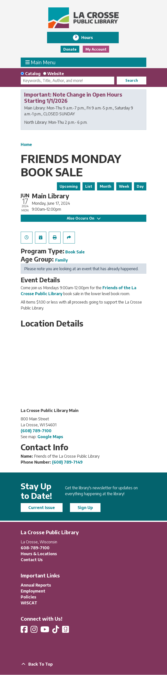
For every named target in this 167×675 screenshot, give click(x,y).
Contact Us (32, 559)
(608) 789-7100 (36, 430)
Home (26, 144)
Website (55, 73)
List (88, 186)
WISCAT (29, 602)
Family (61, 260)
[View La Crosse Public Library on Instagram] (34, 630)
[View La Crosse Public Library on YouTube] (45, 630)
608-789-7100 (35, 547)
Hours (90, 38)
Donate (70, 49)
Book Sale (75, 251)
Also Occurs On (83, 218)
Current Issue (41, 507)
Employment (33, 591)
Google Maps (50, 436)
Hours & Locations (39, 553)
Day (140, 186)
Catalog (33, 73)
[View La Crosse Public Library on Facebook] (25, 630)
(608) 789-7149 (67, 462)
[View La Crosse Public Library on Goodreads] (65, 630)
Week (124, 186)
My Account (95, 49)
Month (105, 186)
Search (131, 80)
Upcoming (69, 186)
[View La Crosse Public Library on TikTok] (56, 630)
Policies (28, 596)
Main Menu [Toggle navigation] (40, 62)
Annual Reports (36, 585)
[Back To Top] (83, 664)
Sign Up (85, 507)
